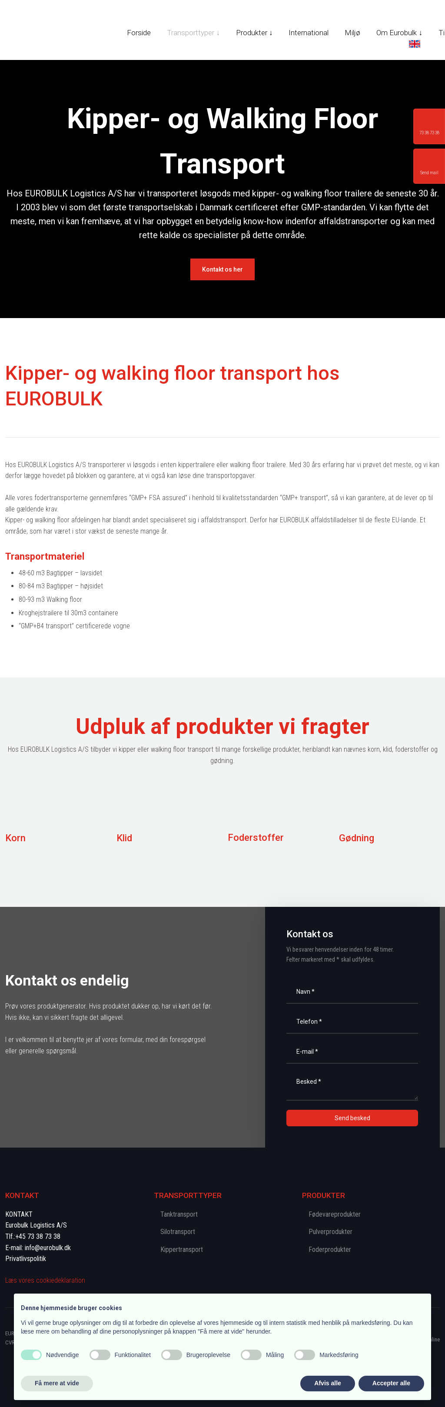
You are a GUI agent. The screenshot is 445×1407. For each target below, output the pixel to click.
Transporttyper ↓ (193, 32)
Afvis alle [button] (327, 1383)
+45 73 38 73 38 (37, 1236)
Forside (139, 32)
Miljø (352, 32)
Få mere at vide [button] (57, 1383)
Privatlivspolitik (25, 1258)
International (309, 32)
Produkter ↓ (254, 32)
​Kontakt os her (222, 269)
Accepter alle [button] (391, 1383)
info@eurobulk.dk (48, 1248)
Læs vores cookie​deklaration (45, 1280)
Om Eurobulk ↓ (399, 32)
